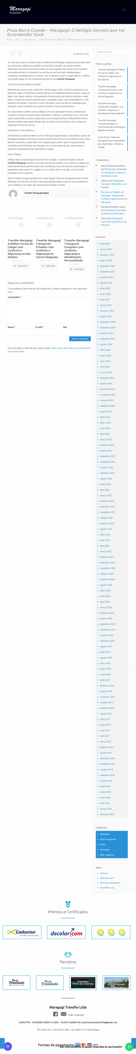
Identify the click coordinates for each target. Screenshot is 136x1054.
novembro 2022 (107, 462)
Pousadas (105, 849)
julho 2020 (105, 590)
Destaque (104, 834)
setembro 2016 (107, 775)
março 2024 (106, 372)
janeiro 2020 (106, 618)
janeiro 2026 (106, 260)
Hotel (102, 844)
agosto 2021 (106, 529)
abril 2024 (105, 367)
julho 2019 (105, 652)
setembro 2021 (107, 523)
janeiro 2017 (106, 753)
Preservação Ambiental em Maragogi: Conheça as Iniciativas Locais (114, 172)
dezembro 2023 (107, 389)
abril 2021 (105, 546)
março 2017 (106, 741)
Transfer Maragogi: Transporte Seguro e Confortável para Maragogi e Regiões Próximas (112, 125)
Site (65, 327)
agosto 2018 (106, 657)
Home (9, 39)
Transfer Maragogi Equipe (36, 193)
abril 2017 (105, 736)
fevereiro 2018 (107, 685)
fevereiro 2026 (107, 255)
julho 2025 (105, 288)
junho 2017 (105, 725)
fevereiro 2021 (107, 557)
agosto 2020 (106, 585)
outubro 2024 (106, 333)
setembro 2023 (107, 406)
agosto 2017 (106, 713)
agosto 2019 (106, 646)
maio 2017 (105, 730)
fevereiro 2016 (107, 814)
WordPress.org (107, 887)
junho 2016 (105, 792)
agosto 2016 (106, 781)
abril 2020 (105, 602)
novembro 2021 (107, 512)
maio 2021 (105, 540)
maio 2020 (105, 596)
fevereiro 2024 (107, 378)
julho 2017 (105, 719)
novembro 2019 (107, 630)
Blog (18, 39)
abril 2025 (105, 299)
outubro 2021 (106, 518)
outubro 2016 (106, 769)
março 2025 (106, 305)
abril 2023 (105, 434)
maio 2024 (105, 361)
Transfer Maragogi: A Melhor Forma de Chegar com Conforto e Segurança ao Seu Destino (20, 249)
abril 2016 (105, 803)
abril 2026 (105, 243)
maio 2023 (105, 428)
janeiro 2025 (106, 316)
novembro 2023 (107, 395)
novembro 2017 (107, 697)
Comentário (14, 297)
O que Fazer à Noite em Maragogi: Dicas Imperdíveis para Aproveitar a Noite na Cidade (111, 142)
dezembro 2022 (107, 456)
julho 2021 (105, 534)
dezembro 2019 (107, 624)
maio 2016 (105, 797)
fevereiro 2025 (107, 311)
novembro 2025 (107, 271)
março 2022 (106, 495)
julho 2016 (105, 786)
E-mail (39, 327)
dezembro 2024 (107, 322)
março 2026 (106, 249)
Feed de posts (107, 878)
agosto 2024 (106, 344)
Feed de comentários (110, 883)
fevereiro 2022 (107, 501)
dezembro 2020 (107, 562)
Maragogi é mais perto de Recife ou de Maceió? (114, 183)
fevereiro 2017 (107, 747)
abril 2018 (105, 680)
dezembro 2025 (107, 266)
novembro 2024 (107, 327)
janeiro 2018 (106, 691)
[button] (129, 1047)
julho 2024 (105, 350)
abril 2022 (105, 490)
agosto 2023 (106, 411)
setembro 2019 (107, 641)
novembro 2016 (107, 764)
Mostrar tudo (81, 54)
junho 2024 (105, 355)
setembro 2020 (107, 579)
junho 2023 (105, 422)
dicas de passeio (108, 839)
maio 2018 (105, 674)
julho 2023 (105, 417)
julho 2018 (105, 663)
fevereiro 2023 (107, 445)
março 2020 (106, 607)
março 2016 (106, 809)
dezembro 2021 (107, 506)
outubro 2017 (106, 702)
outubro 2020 (106, 574)
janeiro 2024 (106, 383)
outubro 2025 (106, 277)
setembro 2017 (107, 708)
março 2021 (106, 551)
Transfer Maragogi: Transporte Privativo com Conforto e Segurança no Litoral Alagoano (48, 249)
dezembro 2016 (107, 758)
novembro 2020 (107, 568)
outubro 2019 (106, 635)
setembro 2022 (107, 473)
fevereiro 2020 (107, 613)
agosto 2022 (106, 478)
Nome (11, 327)
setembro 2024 (107, 339)
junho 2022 (105, 484)
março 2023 (106, 439)
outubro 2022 (106, 467)
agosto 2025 (106, 283)
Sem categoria (30, 39)
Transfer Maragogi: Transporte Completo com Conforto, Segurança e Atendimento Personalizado (76, 250)
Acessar (104, 873)
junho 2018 (105, 669)
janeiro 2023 (106, 450)
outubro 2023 (106, 400)
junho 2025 (105, 294)
